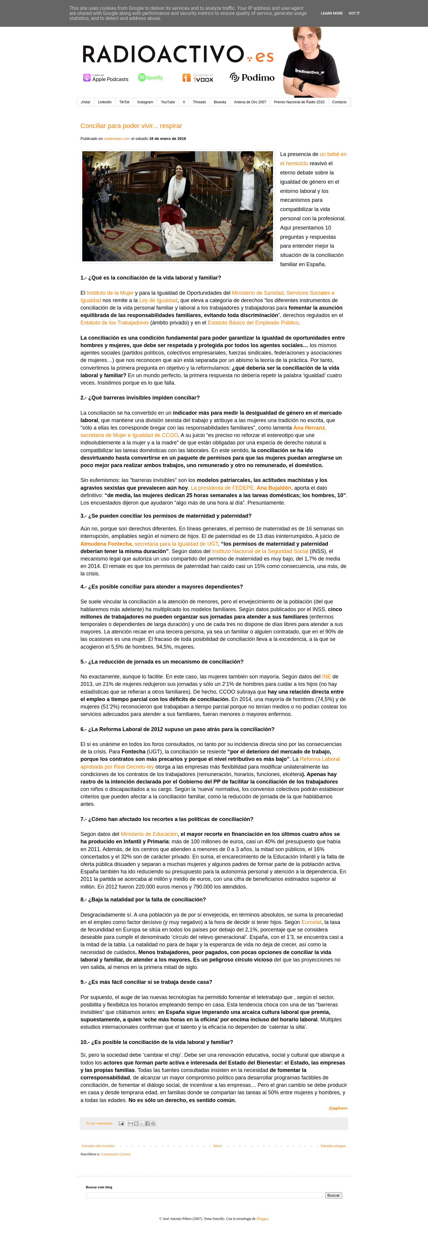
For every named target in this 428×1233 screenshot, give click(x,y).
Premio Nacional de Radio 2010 (299, 102)
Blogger (262, 1219)
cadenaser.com (117, 138)
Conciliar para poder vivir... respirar (131, 125)
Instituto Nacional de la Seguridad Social (260, 551)
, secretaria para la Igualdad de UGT (149, 544)
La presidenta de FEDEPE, (241, 488)
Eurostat (311, 922)
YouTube (168, 102)
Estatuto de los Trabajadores (114, 323)
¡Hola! (85, 102)
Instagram (145, 102)
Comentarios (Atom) (116, 1154)
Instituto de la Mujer (110, 293)
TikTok (124, 102)
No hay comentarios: (100, 1123)
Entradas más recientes (98, 1146)
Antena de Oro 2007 (250, 102)
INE (326, 677)
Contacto (339, 102)
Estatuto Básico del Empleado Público (253, 323)
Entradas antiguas (333, 1146)
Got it (354, 13)
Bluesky (220, 102)
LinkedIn (104, 102)
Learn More (332, 13)
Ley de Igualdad (158, 300)
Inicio (217, 1146)
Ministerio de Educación (149, 834)
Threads (199, 102)
